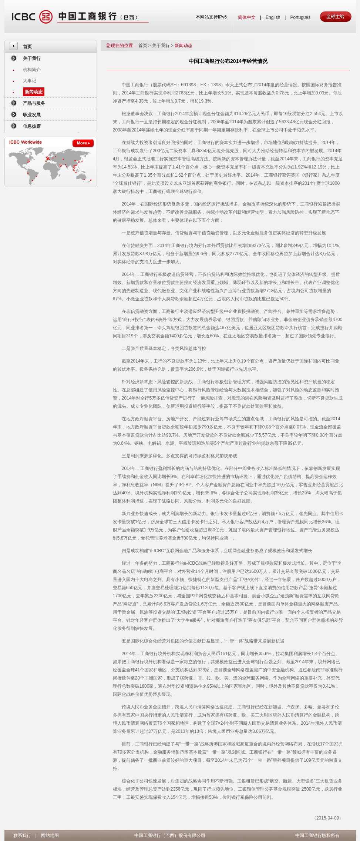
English (273, 17)
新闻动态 (34, 91)
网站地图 (50, 835)
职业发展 (32, 114)
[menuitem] (50, 46)
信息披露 (32, 126)
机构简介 (32, 69)
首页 (27, 46)
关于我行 (32, 58)
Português (300, 17)
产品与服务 (34, 103)
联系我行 (22, 835)
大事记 (29, 80)
